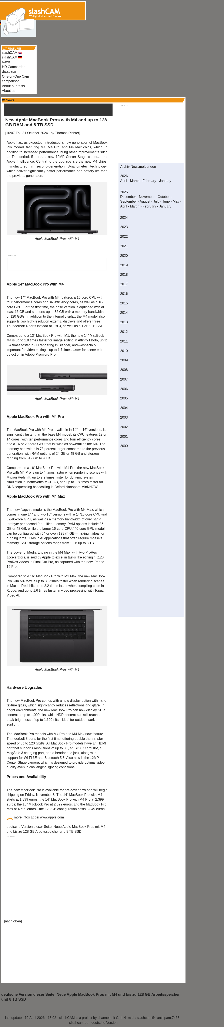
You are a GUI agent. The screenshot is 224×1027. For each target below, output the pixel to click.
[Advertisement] (112, 10)
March (134, 181)
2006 (124, 389)
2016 (124, 293)
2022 (124, 236)
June (166, 201)
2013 (124, 322)
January (165, 181)
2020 (124, 255)
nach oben (13, 921)
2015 (124, 303)
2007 (124, 379)
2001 (124, 436)
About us (8, 90)
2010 (124, 351)
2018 (124, 274)
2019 (124, 265)
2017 (124, 284)
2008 (124, 370)
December (128, 197)
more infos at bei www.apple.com (39, 817)
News (6, 62)
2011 (124, 341)
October (164, 197)
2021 (124, 246)
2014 (124, 312)
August (145, 201)
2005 (124, 398)
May (176, 201)
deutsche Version (104, 1022)
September (128, 201)
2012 (124, 332)
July (156, 201)
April (123, 181)
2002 (124, 427)
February (149, 181)
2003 (124, 417)
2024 (124, 217)
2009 (124, 360)
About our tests (13, 86)
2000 (124, 446)
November (147, 197)
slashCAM (12, 52)
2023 (124, 227)
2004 (124, 408)
